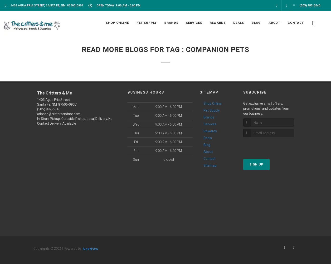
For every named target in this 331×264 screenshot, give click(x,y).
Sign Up (256, 164)
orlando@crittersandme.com (58, 114)
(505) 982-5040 (48, 109)
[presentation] (268, 145)
